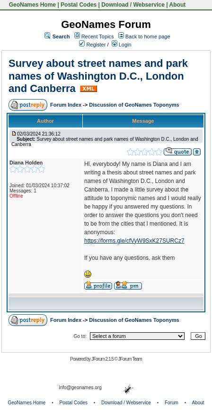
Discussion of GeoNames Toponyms (134, 105)
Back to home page (147, 36)
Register (92, 44)
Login (122, 44)
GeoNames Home (31, 4)
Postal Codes (79, 4)
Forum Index (66, 105)
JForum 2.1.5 (103, 359)
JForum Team (130, 359)
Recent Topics (97, 36)
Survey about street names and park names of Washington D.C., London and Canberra (98, 75)
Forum (171, 402)
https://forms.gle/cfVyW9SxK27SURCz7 (134, 240)
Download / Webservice (133, 4)
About (177, 4)
